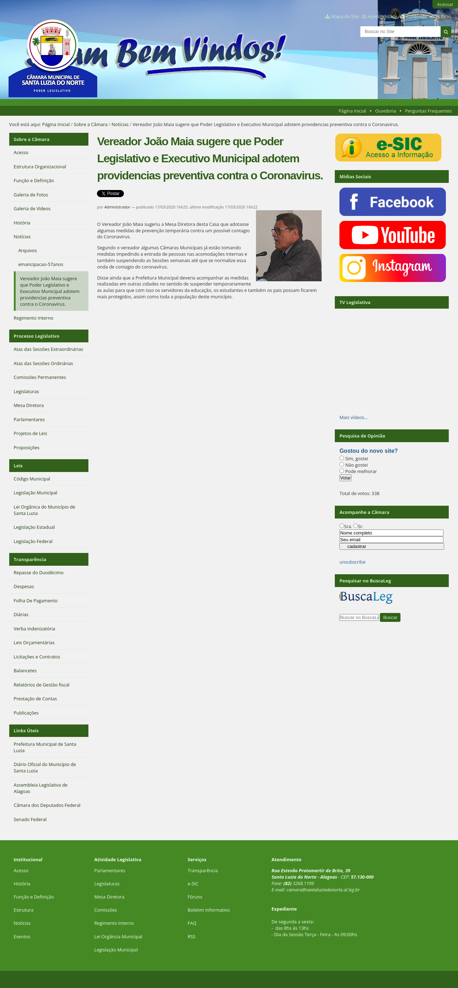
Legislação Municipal (116, 949)
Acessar (445, 4)
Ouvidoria (385, 111)
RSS (192, 936)
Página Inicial (352, 111)
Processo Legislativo (36, 336)
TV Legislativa (354, 302)
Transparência (30, 559)
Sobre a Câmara (91, 124)
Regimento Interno (114, 923)
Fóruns (195, 897)
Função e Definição (34, 897)
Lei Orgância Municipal (118, 936)
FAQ (192, 923)
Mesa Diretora (109, 897)
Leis (18, 465)
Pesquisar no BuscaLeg (365, 580)
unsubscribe (352, 562)
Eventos (22, 936)
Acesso (21, 870)
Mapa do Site (345, 16)
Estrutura (24, 910)
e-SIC (193, 883)
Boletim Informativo (209, 910)
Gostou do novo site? (368, 451)
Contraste (416, 16)
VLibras (443, 16)
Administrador (117, 207)
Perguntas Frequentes (428, 111)
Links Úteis (26, 730)
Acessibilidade (382, 16)
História (22, 883)
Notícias (120, 124)
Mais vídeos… (353, 417)
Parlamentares (109, 870)
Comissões (105, 910)
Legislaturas (106, 883)
